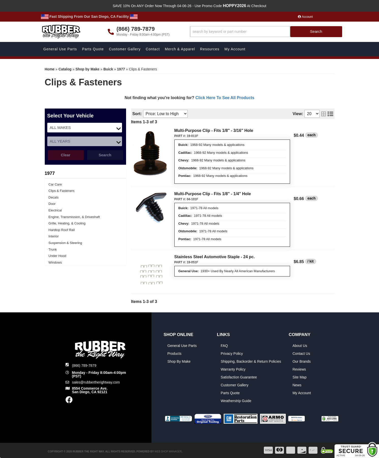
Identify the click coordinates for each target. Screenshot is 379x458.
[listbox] (84, 127)
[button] (266, 31)
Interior (54, 236)
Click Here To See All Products (224, 98)
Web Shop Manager (168, 451)
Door (52, 204)
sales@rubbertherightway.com (96, 382)
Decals (54, 197)
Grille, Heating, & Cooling (67, 223)
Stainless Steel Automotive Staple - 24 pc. (214, 257)
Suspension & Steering (65, 243)
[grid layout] (323, 114)
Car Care (55, 184)
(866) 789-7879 (84, 365)
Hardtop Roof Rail (62, 230)
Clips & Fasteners (62, 191)
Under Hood (57, 256)
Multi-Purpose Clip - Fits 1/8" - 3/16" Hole (213, 130)
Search (105, 155)
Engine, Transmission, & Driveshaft (74, 217)
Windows (55, 262)
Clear (65, 155)
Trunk (53, 249)
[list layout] (330, 114)
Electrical (55, 210)
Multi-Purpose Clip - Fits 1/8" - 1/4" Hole (212, 194)
